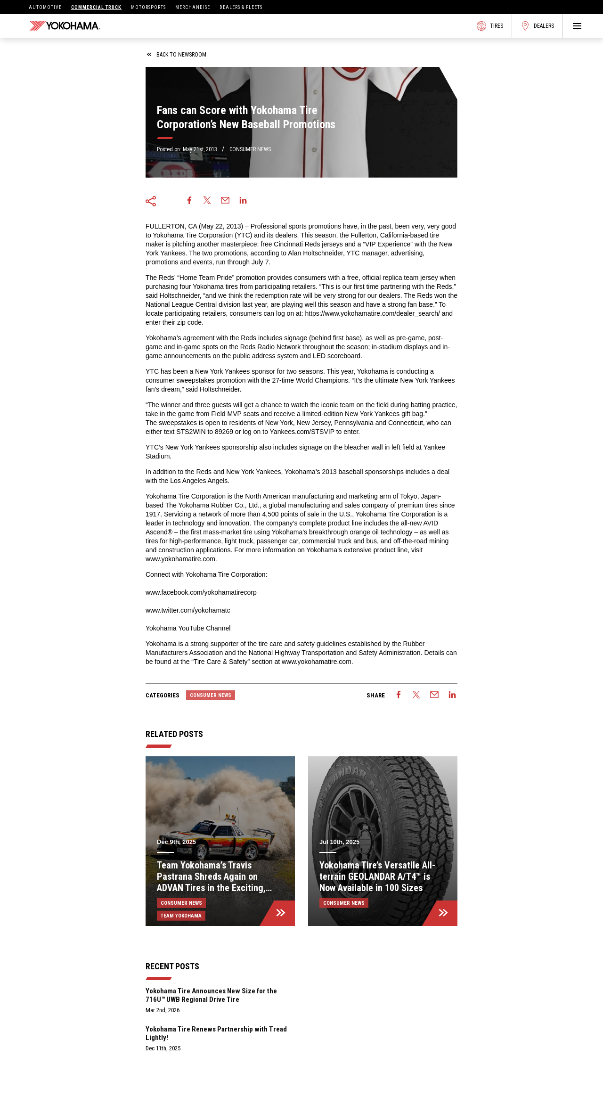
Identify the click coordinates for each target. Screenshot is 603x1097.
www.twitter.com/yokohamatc (188, 610)
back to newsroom (176, 54)
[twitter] (207, 201)
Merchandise (192, 7)
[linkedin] (243, 201)
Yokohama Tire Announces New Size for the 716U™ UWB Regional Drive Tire (211, 995)
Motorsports (148, 7)
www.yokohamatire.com (180, 559)
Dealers (537, 26)
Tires (490, 26)
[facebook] (189, 201)
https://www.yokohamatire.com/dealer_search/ (373, 313)
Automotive (45, 7)
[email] (225, 201)
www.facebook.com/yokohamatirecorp (201, 592)
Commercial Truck (96, 7)
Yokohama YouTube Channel (188, 628)
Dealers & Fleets (241, 7)
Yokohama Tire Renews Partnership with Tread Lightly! (216, 1033)
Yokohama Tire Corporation (193, 235)
